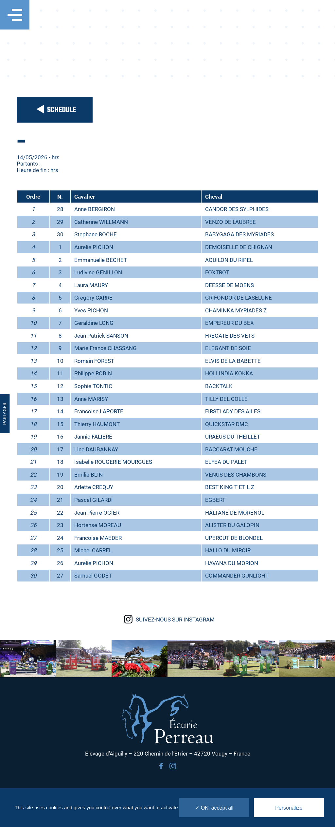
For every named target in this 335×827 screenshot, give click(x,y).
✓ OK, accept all (214, 808)
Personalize (289, 808)
